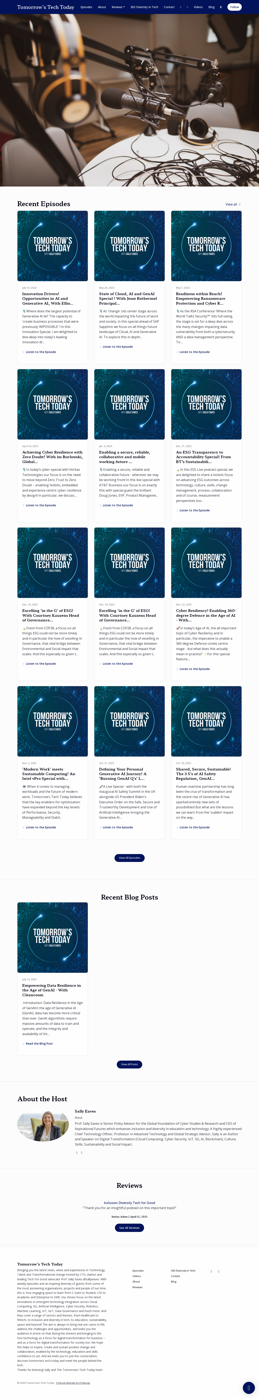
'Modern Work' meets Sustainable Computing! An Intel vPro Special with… (48, 773)
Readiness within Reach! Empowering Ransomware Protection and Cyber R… (200, 298)
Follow (234, 7)
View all (234, 204)
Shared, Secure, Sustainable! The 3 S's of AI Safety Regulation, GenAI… (203, 773)
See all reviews (129, 1228)
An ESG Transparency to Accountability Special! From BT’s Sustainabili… (203, 456)
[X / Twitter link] (180, 7)
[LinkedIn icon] (219, 1271)
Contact (169, 7)
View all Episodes (129, 858)
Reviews (117, 7)
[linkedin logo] (82, 1152)
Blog (211, 7)
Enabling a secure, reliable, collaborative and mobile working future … (124, 456)
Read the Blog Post (37, 1043)
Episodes (86, 7)
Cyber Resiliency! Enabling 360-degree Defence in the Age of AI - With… (206, 615)
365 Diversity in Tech (144, 7)
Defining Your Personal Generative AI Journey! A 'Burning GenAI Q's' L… (122, 773)
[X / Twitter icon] (211, 1271)
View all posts (129, 1064)
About (102, 7)
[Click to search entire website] (221, 7)
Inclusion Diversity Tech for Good (129, 1203)
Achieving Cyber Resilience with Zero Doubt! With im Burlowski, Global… (52, 456)
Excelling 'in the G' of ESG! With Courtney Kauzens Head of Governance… (50, 615)
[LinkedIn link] (187, 7)
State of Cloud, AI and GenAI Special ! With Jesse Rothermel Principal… (128, 298)
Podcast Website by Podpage (73, 1383)
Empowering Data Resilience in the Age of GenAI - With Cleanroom (51, 990)
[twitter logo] (77, 1152)
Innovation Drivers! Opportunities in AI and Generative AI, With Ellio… (47, 298)
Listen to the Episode (39, 352)
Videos (198, 7)
